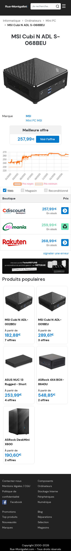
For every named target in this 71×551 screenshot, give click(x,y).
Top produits (9, 517)
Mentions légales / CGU (16, 486)
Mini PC (51, 21)
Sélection (43, 522)
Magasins (43, 527)
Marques (7, 527)
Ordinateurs (33, 21)
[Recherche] (46, 6)
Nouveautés (9, 522)
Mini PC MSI (34, 120)
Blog (40, 511)
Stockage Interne (48, 491)
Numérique (44, 502)
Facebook (12, 502)
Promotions (9, 511)
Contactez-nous (11, 481)
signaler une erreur (56, 253)
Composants (45, 481)
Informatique (11, 21)
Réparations (45, 517)
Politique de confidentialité (10, 494)
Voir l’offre (47, 139)
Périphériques (46, 496)
